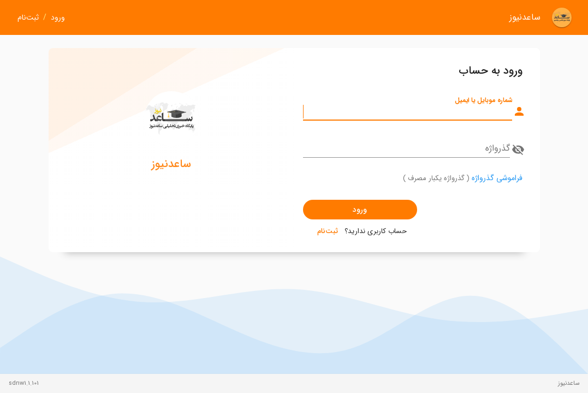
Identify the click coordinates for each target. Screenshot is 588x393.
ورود (58, 17)
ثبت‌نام (28, 17)
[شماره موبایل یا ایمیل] (407, 111)
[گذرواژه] (406, 148)
